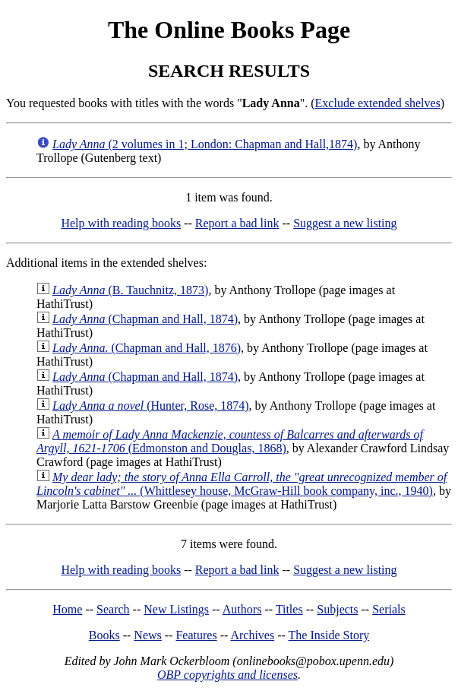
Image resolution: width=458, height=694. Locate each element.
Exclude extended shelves (378, 103)
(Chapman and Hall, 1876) (146, 347)
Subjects (337, 609)
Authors (242, 609)
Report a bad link (237, 223)
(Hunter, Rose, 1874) (150, 405)
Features (195, 635)
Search (113, 609)
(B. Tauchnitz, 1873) (130, 290)
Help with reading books (121, 223)
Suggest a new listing (344, 223)
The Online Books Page (229, 29)
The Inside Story (329, 635)
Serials (389, 609)
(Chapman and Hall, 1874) (145, 318)
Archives (252, 635)
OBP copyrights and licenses (227, 674)
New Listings (176, 609)
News (147, 635)
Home (67, 609)
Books (104, 635)
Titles (289, 609)
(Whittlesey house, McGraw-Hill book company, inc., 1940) (241, 484)
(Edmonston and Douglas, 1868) (229, 441)
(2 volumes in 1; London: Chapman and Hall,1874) (204, 144)
